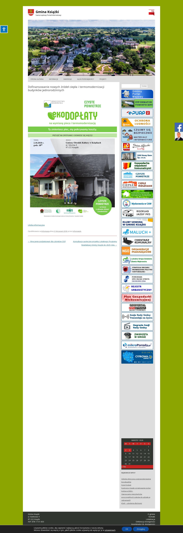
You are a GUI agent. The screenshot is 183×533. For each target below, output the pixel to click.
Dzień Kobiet (126, 485)
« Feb (123, 466)
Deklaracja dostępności (145, 521)
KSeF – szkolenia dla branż (131, 503)
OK (127, 529)
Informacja (45, 231)
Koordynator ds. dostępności (143, 524)
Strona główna (37, 79)
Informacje (53, 79)
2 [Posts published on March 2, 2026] (125, 450)
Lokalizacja (150, 519)
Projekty (103, 79)
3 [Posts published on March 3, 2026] (129, 450)
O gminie (151, 514)
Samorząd (67, 79)
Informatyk (77, 231)
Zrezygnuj (141, 529)
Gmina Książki (47, 12)
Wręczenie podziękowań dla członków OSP (47, 241)
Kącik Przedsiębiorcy (85, 79)
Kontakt (152, 516)
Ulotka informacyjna (36, 225)
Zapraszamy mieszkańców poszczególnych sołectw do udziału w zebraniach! (135, 497)
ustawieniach (110, 530)
